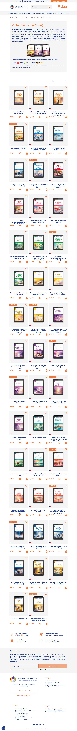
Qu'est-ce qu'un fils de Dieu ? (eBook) (18, 583)
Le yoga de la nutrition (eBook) (18, 149)
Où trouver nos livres (21, 715)
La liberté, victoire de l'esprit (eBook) (38, 221)
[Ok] (49, 6)
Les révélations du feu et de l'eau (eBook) (38, 474)
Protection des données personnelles (50, 669)
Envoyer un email (23, 695)
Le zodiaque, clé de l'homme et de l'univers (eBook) (38, 330)
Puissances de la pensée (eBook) (58, 366)
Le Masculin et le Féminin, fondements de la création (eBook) (38, 258)
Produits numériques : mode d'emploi (55, 709)
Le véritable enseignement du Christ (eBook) (58, 258)
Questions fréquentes (21, 713)
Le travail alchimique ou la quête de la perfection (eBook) (58, 330)
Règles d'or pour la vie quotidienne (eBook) (58, 402)
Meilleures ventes (38, 1)
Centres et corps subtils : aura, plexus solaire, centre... (18, 330)
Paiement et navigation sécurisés (24, 710)
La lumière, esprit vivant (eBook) (58, 221)
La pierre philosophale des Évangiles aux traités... (38, 583)
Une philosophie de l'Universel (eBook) (58, 149)
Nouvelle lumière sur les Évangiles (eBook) (38, 293)
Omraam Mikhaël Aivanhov (52, 682)
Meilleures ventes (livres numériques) (55, 712)
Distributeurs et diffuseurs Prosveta (55, 685)
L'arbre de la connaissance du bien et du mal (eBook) (19, 222)
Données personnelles (21, 719)
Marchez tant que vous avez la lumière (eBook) (38, 619)
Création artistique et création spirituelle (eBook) (38, 366)
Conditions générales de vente (24, 718)
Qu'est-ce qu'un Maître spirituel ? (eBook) (19, 185)
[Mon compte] (62, 7)
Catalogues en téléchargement (54, 710)
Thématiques (27, 1)
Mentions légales (20, 716)
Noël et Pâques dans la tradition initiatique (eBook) (58, 186)
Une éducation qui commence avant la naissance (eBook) (58, 113)
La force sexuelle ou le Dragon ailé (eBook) (38, 149)
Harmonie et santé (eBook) (18, 402)
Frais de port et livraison (22, 709)
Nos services (18, 712)
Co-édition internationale (52, 687)
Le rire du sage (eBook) (19, 618)
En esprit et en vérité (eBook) (38, 510)
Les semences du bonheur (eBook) (19, 474)
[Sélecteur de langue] (48, 1)
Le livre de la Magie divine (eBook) (38, 402)
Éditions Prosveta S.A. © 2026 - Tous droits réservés (38, 729)
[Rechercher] (41, 7)
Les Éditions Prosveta (51, 681)
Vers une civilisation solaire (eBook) (18, 112)
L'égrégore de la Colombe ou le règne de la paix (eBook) (38, 186)
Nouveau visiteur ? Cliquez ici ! (59, 1)
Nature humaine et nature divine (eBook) (19, 257)
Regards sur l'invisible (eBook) (19, 438)
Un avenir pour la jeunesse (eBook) (58, 474)
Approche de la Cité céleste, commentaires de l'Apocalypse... (58, 439)
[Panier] (65, 7)
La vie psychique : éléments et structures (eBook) (19, 366)
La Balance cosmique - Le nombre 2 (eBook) (19, 547)
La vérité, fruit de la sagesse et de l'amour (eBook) (18, 511)
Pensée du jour (49, 684)
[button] (3, 728)
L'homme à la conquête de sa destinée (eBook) (38, 112)
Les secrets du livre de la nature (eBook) (18, 293)
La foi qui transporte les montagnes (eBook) (38, 547)
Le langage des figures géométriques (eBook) (58, 293)
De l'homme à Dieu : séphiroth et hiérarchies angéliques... (58, 511)
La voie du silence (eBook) (38, 437)
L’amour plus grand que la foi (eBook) (58, 547)
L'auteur (18, 1)
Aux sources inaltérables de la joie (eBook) (58, 583)
